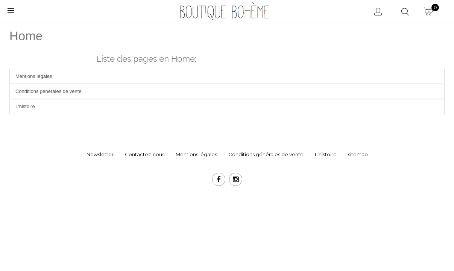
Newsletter (100, 154)
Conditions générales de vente (48, 91)
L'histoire (25, 106)
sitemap (358, 154)
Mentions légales (33, 76)
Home (26, 36)
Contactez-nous (144, 154)
